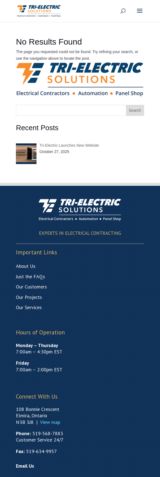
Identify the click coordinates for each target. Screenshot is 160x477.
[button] (139, 14)
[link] (39, 10)
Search (135, 110)
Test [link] (19, 317)
